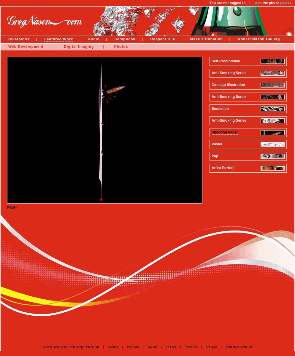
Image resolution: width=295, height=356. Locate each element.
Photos (121, 46)
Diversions (18, 39)
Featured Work (58, 39)
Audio (93, 39)
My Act (152, 347)
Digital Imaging (79, 46)
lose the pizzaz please (272, 3)
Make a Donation (206, 39)
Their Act (191, 347)
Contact (113, 347)
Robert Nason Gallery (259, 39)
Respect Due (162, 39)
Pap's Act (133, 347)
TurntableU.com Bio (239, 347)
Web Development (26, 46)
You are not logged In (227, 3)
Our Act (171, 347)
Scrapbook (125, 39)
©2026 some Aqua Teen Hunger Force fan (71, 347)
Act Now (211, 347)
